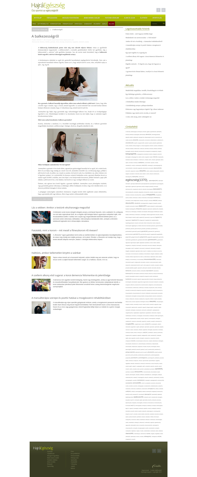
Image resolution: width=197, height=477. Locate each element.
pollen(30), (160, 352)
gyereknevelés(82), (129, 234)
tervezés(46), (128, 405)
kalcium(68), (154, 267)
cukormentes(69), (129, 168)
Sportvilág (157, 18)
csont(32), (133, 165)
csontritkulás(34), (138, 165)
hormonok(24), (128, 253)
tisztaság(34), (136, 408)
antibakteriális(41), (153, 140)
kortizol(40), (128, 290)
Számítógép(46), (141, 377)
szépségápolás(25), (153, 380)
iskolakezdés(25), (134, 265)
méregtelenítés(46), (133, 318)
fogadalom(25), (142, 217)
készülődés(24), (155, 276)
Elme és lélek (129, 18)
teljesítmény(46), (129, 402)
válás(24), (138, 419)
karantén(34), (141, 273)
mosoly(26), (153, 321)
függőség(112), (135, 225)
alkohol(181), (149, 134)
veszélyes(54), (128, 430)
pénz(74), (142, 352)
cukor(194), (144, 165)
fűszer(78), (144, 225)
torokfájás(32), (154, 408)
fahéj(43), (137, 206)
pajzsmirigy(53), (129, 349)
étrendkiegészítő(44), (145, 203)
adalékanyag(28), (134, 131)
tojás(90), (146, 408)
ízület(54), (161, 265)
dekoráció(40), (145, 168)
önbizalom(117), (135, 343)
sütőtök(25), (142, 374)
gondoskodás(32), (129, 231)
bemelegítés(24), (148, 151)
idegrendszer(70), (136, 256)
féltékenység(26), (151, 211)
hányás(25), (134, 245)
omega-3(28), (152, 338)
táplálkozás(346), (139, 397)
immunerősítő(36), (140, 259)
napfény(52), (142, 326)
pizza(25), (156, 352)
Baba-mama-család (92, 18)
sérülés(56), (148, 366)
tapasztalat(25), (155, 394)
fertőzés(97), (138, 214)
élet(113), (140, 189)
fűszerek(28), (148, 225)
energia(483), (151, 195)
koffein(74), (132, 284)
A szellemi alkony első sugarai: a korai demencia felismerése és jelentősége (145, 58)
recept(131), (136, 360)
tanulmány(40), (141, 394)
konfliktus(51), (141, 287)
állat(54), (131, 137)
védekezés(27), (142, 422)
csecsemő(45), (148, 162)
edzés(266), (135, 176)
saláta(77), (134, 366)
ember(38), (132, 194)
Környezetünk (55, 24)
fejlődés (47, 42)
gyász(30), (139, 231)
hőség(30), (153, 253)
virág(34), (138, 430)
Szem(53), (162, 377)
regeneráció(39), (146, 360)
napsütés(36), (157, 326)
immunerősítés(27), (133, 259)
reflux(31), (141, 360)
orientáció (81, 42)
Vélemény (96, 24)
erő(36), (139, 197)
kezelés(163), (129, 279)
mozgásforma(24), (138, 324)
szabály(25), (160, 374)
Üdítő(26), (152, 416)
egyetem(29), (133, 186)
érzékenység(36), (150, 197)
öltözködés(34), (155, 340)
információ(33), (128, 262)
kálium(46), (159, 267)
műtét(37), (159, 324)
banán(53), (151, 148)
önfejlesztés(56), (155, 343)
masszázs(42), (138, 310)
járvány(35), (128, 267)
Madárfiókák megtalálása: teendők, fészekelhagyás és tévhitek (144, 90)
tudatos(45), (144, 411)
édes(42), (151, 173)
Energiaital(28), (158, 194)
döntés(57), (162, 171)
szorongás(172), (151, 388)
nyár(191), (145, 332)
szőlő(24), (157, 388)
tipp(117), (128, 408)
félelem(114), (128, 211)
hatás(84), (154, 245)
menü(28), (128, 318)
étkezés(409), (130, 203)
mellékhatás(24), (129, 315)
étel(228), (155, 200)
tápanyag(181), (148, 394)
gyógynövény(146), (135, 237)
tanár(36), (127, 394)
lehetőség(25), (142, 301)
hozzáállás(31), (141, 253)
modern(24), (134, 321)
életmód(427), (157, 189)
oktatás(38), (159, 335)
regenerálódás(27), (152, 360)
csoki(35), (156, 162)
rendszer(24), (142, 363)
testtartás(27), (149, 405)
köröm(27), (144, 293)
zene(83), (142, 436)
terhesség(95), (140, 402)
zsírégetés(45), (128, 439)
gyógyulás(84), (156, 237)
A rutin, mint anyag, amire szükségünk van (139, 117)
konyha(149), (152, 287)
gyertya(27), (148, 234)
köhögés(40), (138, 290)
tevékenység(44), (159, 405)
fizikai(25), (134, 217)
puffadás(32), (157, 357)
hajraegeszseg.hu (146, 472)
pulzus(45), (162, 357)
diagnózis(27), (133, 171)
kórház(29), (160, 287)
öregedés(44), (140, 346)
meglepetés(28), (142, 312)
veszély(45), (157, 428)
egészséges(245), (153, 180)
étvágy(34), (151, 203)
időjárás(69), (152, 256)
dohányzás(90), (156, 171)
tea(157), (132, 400)
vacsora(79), (133, 419)
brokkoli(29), (128, 159)
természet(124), (150, 402)
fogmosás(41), (147, 217)
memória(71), (134, 315)
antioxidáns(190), (130, 143)
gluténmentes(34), (138, 228)
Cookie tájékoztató (156, 470)
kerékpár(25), (141, 276)
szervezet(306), (137, 383)
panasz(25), (138, 349)
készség (62, 42)
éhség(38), (147, 186)
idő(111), (142, 256)
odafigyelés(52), (145, 335)
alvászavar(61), (142, 140)
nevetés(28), (128, 332)
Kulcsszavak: (35, 42)
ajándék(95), (159, 131)
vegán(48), (152, 422)
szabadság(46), (155, 374)
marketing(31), (133, 310)
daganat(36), (140, 168)
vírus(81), (142, 430)
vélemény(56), (133, 425)
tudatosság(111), (150, 411)
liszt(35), (147, 304)
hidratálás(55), (132, 251)
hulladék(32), (157, 253)
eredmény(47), (135, 197)
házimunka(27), (142, 248)
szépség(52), (147, 380)
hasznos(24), (149, 245)
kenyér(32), (128, 276)
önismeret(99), (129, 346)
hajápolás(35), (142, 242)
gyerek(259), (144, 231)
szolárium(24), (133, 388)
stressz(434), (138, 371)
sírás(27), (160, 366)
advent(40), (144, 131)
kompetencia (68, 42)
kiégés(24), (139, 279)
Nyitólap (38, 18)
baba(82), (132, 148)
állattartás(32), (136, 137)
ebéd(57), (144, 173)
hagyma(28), (128, 242)
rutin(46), (127, 366)
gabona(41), (153, 225)
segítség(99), (140, 366)
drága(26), (128, 173)
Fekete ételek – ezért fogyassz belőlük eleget (139, 34)
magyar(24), (144, 307)
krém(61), (128, 298)
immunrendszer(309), (150, 259)
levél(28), (131, 304)
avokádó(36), (159, 145)
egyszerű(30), (138, 186)
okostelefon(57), (154, 335)
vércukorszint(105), (148, 425)
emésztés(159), (138, 194)
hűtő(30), (131, 256)
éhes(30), (143, 186)
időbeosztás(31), (147, 256)
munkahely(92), (154, 324)
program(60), (128, 357)
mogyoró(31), (144, 321)
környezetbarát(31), (129, 293)
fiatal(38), (148, 214)
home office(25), (154, 251)
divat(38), (151, 171)
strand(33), (132, 371)
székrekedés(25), (157, 377)
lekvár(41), (147, 301)
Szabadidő (88, 24)
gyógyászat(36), (154, 234)
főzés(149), (150, 223)
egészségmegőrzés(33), (145, 183)
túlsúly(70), (128, 414)
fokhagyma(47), (142, 220)
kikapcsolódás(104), (158, 279)
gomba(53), (143, 228)
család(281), (141, 162)
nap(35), (138, 326)
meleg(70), (159, 312)
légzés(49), (138, 301)
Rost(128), (156, 363)
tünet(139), (147, 414)
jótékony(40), (144, 267)
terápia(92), (134, 402)
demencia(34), (151, 168)
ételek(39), (160, 200)
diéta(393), (142, 171)
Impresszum (145, 470)
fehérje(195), (139, 209)
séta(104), (152, 366)
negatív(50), (145, 329)
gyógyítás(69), (160, 234)
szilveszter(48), (158, 383)
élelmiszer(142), (129, 189)
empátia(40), (144, 194)
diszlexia (42, 42)
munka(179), (148, 324)
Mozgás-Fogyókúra (70, 18)
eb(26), (141, 173)
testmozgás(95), (138, 405)
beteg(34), (159, 151)
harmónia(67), (139, 245)
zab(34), (161, 433)
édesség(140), (129, 176)
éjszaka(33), (151, 186)
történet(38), (128, 411)
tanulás (87, 42)
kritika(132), (132, 298)
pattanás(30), (137, 352)
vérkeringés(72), (156, 425)
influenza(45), (158, 259)
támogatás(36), (154, 391)
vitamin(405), (130, 433)
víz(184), (148, 433)
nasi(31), (132, 329)
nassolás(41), (136, 329)
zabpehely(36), (133, 436)
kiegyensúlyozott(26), (145, 279)
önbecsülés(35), (129, 343)
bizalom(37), (159, 154)
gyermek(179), (136, 234)
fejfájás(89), (144, 209)
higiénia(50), (137, 251)
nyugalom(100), (129, 335)
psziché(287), (134, 357)
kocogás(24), (128, 284)
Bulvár (111, 24)
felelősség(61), (134, 211)
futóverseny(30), (129, 225)
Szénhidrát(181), (141, 380)
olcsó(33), (138, 338)
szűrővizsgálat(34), (138, 391)
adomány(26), (139, 131)
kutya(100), (147, 298)
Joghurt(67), (140, 267)
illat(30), (160, 256)
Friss (34, 24)
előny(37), (160, 192)
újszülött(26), (139, 416)
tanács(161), (160, 391)
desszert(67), (128, 171)
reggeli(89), (128, 363)
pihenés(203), (151, 352)
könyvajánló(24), (149, 290)
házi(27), (133, 248)
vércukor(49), (141, 425)
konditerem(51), (136, 287)
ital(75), (138, 265)
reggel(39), (158, 360)
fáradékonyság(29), (158, 206)
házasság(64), (128, 248)
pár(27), (146, 349)
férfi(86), (127, 214)
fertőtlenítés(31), (132, 214)
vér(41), (137, 425)
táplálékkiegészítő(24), (130, 397)
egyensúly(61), (128, 186)
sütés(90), (138, 374)
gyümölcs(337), (152, 239)
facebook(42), (132, 206)
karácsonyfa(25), (136, 273)
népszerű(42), (155, 329)
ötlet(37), (158, 346)
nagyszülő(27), (133, 326)
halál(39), (158, 242)
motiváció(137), (158, 321)
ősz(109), (149, 346)
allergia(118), (142, 137)
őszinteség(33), (154, 346)
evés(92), (159, 203)
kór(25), (156, 287)
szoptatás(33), (138, 388)
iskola (57, 42)
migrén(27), (147, 318)
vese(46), (147, 428)
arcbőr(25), (131, 145)
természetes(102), (158, 402)
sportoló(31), (128, 371)
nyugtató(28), (134, 335)
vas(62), (127, 422)
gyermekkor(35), (143, 234)
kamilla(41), (138, 270)
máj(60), (159, 307)
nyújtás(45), (139, 335)
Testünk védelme (112, 18)
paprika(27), (143, 349)
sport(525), (159, 369)
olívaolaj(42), (142, 338)
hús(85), (161, 253)
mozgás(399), (130, 324)
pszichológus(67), (151, 357)
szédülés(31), (151, 377)
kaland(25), (149, 267)
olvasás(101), (147, 338)
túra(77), (132, 414)
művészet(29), (128, 326)
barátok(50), (159, 148)
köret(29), (154, 290)
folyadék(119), (148, 220)
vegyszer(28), (128, 425)
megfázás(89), (136, 312)
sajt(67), (131, 366)
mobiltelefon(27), (129, 321)
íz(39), (145, 265)
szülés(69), (161, 388)
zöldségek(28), (154, 436)
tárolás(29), (146, 397)
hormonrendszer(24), (135, 253)
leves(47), (141, 304)
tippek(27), (132, 408)
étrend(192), (138, 203)
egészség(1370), (137, 180)
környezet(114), (159, 290)
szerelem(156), (160, 380)
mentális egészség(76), (158, 315)
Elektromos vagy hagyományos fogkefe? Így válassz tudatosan (145, 109)
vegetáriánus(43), (157, 422)
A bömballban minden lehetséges (136, 102)
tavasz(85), (128, 400)
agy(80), (148, 131)
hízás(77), (145, 251)
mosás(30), (149, 321)
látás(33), (127, 301)
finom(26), (161, 214)
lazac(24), (134, 301)
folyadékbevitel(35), (155, 220)
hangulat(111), (129, 245)
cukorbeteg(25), (150, 165)
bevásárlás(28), (146, 154)
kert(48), (151, 276)
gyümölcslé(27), (160, 239)
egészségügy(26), (160, 183)
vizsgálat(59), (157, 433)
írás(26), (159, 262)
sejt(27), (144, 366)
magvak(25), (140, 307)
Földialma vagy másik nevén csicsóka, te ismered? (141, 113)
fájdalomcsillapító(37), (151, 206)
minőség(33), (158, 318)
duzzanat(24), (131, 173)
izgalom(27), (148, 265)
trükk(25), (136, 411)
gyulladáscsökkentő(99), (143, 239)
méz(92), (142, 318)
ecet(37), (148, 173)
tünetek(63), (152, 414)
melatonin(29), (154, 312)
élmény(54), (156, 192)
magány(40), (156, 304)
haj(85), (138, 242)
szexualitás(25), (148, 383)
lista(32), (144, 304)
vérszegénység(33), (141, 428)
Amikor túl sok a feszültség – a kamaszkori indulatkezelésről (144, 41)
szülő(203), (128, 391)
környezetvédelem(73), (137, 293)
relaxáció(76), (137, 363)
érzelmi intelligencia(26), (135, 200)
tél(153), (150, 400)
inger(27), (133, 262)
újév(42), (127, 416)
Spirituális (78, 24)
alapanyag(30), (137, 134)
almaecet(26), (157, 137)
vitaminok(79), (143, 433)
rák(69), (127, 360)
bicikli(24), (151, 154)
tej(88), (141, 400)
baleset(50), (147, 148)
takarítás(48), (148, 391)
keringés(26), (146, 276)
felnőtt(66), (139, 211)
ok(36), (149, 335)
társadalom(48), (155, 397)
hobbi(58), (149, 251)
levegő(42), (128, 304)
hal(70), (151, 242)
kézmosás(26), (134, 279)
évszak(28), (128, 206)
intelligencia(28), (138, 262)
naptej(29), (161, 326)
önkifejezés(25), (135, 346)
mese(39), (139, 318)
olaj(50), (127, 338)
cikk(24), (161, 159)
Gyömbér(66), (128, 239)
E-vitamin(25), (137, 173)
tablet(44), (144, 391)
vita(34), (157, 430)
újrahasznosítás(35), (133, 416)
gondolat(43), (148, 228)
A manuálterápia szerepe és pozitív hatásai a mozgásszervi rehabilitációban (143, 47)
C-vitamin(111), (141, 159)
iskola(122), (128, 265)
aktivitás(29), (131, 134)
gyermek (52, 42)
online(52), (157, 338)
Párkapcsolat (68, 24)
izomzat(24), (157, 265)
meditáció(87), (150, 310)
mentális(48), (151, 315)
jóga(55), (136, 267)
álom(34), (131, 140)
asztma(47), (151, 145)
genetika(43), (128, 228)
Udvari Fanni (55, 40)
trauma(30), (132, 411)
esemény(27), (146, 200)
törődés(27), (159, 408)
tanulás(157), (136, 394)
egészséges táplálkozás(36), (136, 183)
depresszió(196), (158, 168)
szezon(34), (153, 383)
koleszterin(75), (138, 284)
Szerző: (49, 40)
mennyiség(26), (140, 315)
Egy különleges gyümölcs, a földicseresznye (139, 94)
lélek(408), (153, 301)
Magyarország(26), (150, 307)
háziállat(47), (137, 248)
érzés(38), (141, 200)
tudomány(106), (157, 411)
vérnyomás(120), (129, 428)
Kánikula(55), (143, 270)
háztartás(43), (148, 248)
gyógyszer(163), (144, 237)
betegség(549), (131, 154)
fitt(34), (127, 217)
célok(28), (154, 159)
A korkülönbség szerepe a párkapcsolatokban (139, 105)
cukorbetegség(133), (157, 165)
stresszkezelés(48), (147, 371)
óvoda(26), (151, 340)
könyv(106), (143, 290)
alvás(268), (136, 140)
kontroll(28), (146, 287)
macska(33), (152, 304)
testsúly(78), (144, 405)
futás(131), (158, 223)
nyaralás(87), (151, 332)
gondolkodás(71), (154, 228)
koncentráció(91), (129, 287)
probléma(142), (147, 355)
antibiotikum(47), (160, 140)
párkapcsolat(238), (130, 352)
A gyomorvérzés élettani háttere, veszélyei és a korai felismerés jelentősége (145, 73)
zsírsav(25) (133, 439)
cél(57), (150, 159)
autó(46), (155, 145)
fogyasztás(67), (129, 220)
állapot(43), (128, 137)
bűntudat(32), (135, 159)
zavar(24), (138, 436)
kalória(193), (129, 270)
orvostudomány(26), (139, 340)
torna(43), (149, 408)
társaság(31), (160, 397)
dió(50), (148, 171)
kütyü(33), (156, 298)
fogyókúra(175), (135, 220)
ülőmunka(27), (156, 416)
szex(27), (143, 383)
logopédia (75, 42)
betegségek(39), (140, 154)
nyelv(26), (155, 332)
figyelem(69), (153, 214)
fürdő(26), (140, 225)
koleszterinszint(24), (145, 284)
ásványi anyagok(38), (145, 145)
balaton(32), (142, 148)
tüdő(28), (143, 414)
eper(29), (127, 197)
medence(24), (144, 310)
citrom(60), (131, 162)
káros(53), (146, 273)
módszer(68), (139, 321)
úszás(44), (143, 416)
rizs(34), (152, 363)
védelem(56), (147, 422)
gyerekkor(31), (157, 231)
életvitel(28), (136, 192)
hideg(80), (128, 251)
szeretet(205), (129, 383)
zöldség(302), (148, 436)
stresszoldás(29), (154, 371)
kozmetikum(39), (133, 290)
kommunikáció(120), (158, 284)
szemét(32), (135, 380)
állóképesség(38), (148, 137)
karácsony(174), (129, 273)
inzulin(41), (148, 262)
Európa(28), (155, 203)
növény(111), (140, 332)
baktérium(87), (137, 148)
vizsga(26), (153, 433)
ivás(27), (142, 265)
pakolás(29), (134, 349)
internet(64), (143, 262)
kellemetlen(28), (160, 273)
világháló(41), (133, 430)
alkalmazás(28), (143, 134)
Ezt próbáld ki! (43, 24)
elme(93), (152, 192)
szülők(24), (133, 391)
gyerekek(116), (151, 231)
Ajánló (104, 24)
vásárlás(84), (131, 422)
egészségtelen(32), (153, 183)
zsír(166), (159, 436)
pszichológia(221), (143, 357)
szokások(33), (128, 388)
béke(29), (133, 151)
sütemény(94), (133, 374)
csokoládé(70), (129, 165)
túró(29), (139, 414)
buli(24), (131, 159)
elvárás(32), (128, 194)
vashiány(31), (136, 422)
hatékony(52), (159, 245)
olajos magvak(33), (132, 338)
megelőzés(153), (129, 312)
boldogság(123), (134, 157)
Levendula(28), (136, 304)
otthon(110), (146, 341)
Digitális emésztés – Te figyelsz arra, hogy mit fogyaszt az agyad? (143, 66)
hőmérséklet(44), (147, 253)
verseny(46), (135, 428)
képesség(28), (132, 276)
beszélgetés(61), (154, 151)
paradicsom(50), (151, 349)
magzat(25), (156, 307)
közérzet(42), (160, 293)
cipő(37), (127, 162)
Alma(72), (153, 137)
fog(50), (137, 217)
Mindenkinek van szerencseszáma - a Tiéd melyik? (141, 38)
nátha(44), (141, 329)
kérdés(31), (137, 276)
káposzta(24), (156, 270)
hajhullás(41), (147, 242)
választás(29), (142, 419)
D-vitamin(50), (135, 168)
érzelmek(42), (128, 200)
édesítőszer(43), (156, 173)
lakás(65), (160, 298)
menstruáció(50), (146, 315)
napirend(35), (147, 326)
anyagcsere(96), (141, 143)
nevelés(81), (160, 329)
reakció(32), (131, 360)
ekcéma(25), (156, 186)
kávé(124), (151, 273)
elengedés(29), (135, 189)
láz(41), (130, 301)
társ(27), (150, 397)
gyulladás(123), (134, 239)
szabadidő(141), (148, 374)
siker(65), (156, 366)
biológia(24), (155, 154)
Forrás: (61, 40)
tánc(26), (131, 394)
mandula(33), (128, 310)
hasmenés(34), (144, 245)
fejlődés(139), (156, 209)
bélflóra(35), (136, 151)
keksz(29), (155, 273)
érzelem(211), (157, 197)
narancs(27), (128, 329)
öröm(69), (145, 346)
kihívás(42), (151, 279)
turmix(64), (136, 414)
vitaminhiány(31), (137, 433)
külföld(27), (152, 298)
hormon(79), (159, 251)
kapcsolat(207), (150, 270)
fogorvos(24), (152, 217)
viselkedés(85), (147, 430)
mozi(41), (143, 324)
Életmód (143, 18)
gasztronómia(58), (159, 225)
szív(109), (135, 386)
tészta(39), (154, 405)
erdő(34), (131, 197)
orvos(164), (133, 341)
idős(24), (157, 256)
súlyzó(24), (128, 374)
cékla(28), (147, 159)
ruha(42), (160, 363)
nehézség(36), (150, 329)
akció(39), (127, 134)
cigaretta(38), (157, 159)
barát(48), (156, 148)
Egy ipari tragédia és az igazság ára (136, 53)
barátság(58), (128, 151)
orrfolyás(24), (128, 340)
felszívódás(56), (144, 211)
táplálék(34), (160, 394)
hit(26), (141, 251)
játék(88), (132, 267)
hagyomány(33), (133, 242)
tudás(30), (140, 411)
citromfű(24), (135, 162)
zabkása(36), (128, 436)
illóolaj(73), (128, 259)
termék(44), (145, 402)
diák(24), (137, 171)
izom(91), (153, 265)
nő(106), (132, 332)
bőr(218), (155, 157)
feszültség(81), (144, 214)
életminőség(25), (150, 189)
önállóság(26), (160, 340)
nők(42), (135, 332)
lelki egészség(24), (160, 301)
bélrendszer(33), (142, 151)
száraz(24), (146, 377)
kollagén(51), (151, 284)
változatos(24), (153, 419)
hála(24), (155, 242)
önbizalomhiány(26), (142, 343)
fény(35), (161, 211)
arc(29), (127, 145)
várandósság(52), (159, 419)
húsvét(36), (128, 256)
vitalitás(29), (161, 430)
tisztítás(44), (141, 408)
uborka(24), (161, 414)
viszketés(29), (152, 430)
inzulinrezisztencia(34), (154, 262)
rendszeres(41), (148, 363)
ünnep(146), (128, 419)
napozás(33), (152, 326)
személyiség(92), (129, 380)
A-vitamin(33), (128, 131)
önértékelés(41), (149, 343)
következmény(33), (154, 293)
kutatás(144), (142, 298)
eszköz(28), (151, 200)
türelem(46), (156, 414)
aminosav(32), (147, 140)
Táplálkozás (52, 18)
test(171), (133, 405)
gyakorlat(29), (134, 231)
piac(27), (145, 352)
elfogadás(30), (141, 192)
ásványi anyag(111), (137, 145)
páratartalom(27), (158, 349)
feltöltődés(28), (157, 211)
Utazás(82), (147, 416)
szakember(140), (129, 377)
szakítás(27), (135, 377)
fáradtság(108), (133, 209)
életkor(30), (145, 189)
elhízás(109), (147, 192)
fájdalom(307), (143, 206)
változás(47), (147, 419)
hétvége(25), (158, 248)
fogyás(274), (158, 217)
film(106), (158, 214)
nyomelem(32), (160, 332)
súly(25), (158, 371)
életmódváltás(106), (130, 192)
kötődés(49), (148, 293)
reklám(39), (132, 363)
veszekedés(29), (152, 428)
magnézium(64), (134, 307)
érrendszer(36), (144, 197)
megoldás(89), (148, 312)
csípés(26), (153, 162)
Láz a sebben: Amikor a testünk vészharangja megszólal (142, 98)
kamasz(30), (134, 270)
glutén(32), (133, 228)
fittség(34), (130, 217)
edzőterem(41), (141, 176)
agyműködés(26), (153, 131)
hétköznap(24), (153, 248)
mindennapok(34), (152, 318)
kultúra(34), (137, 298)
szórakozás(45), (144, 388)
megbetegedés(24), (156, 310)
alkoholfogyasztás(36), (156, 134)
